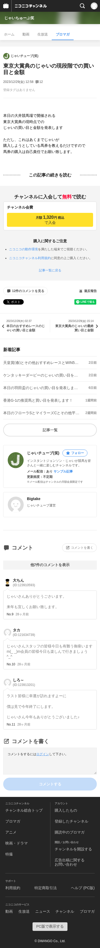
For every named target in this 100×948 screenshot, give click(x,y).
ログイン (42, 754)
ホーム (9, 34)
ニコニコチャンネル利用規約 (30, 258)
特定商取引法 (45, 888)
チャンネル (64, 911)
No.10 (11, 664)
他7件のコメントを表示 (50, 565)
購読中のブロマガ (70, 832)
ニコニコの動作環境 (23, 249)
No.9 (10, 614)
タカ (24, 632)
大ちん (24, 582)
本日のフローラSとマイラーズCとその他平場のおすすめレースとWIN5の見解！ (41, 413)
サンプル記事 (63, 471)
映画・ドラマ (16, 843)
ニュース (42, 911)
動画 (25, 34)
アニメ (11, 832)
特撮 (9, 854)
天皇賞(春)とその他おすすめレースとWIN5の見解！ (41, 362)
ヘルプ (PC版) (83, 888)
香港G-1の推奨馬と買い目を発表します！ (38, 400)
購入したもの (66, 810)
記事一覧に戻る (50, 270)
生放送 (42, 34)
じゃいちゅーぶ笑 (19, 18)
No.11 (11, 724)
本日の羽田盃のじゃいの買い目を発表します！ (41, 388)
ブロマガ (63, 34)
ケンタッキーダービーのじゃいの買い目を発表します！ (41, 375)
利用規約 (12, 888)
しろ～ (24, 682)
